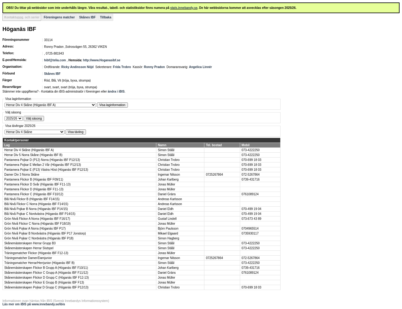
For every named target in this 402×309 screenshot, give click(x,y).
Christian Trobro (169, 160)
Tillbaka (105, 17)
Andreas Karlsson (170, 199)
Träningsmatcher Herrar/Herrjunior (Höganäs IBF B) (39, 263)
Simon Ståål (166, 150)
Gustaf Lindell (167, 218)
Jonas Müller (166, 184)
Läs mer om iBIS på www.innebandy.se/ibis (33, 304)
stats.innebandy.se (183, 8)
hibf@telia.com (55, 60)
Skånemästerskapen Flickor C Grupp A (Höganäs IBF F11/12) (46, 272)
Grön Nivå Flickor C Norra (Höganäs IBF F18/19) (37, 223)
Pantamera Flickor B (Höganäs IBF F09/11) (33, 179)
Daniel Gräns (167, 194)
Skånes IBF (87, 17)
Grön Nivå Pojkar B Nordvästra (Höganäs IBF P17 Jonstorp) (45, 233)
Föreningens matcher (59, 17)
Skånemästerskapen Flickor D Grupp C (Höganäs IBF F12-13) (46, 277)
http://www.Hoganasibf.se (102, 60)
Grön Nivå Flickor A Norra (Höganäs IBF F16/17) (37, 218)
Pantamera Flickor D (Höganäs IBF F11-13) (33, 189)
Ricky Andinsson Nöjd (77, 67)
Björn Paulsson (168, 228)
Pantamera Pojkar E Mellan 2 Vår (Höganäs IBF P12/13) (42, 164)
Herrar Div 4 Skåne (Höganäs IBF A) (29, 150)
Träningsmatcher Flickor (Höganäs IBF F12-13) (36, 253)
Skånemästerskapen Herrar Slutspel (29, 248)
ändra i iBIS (116, 91)
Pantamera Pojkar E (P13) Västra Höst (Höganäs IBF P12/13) (46, 169)
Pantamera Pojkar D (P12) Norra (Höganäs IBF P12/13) (42, 160)
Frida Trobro (122, 67)
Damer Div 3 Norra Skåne (21, 174)
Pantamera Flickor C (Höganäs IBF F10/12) (33, 194)
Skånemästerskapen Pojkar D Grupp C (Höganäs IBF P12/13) (46, 287)
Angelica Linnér (200, 67)
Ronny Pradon (154, 67)
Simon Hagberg (168, 238)
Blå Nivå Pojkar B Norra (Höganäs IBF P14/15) (36, 209)
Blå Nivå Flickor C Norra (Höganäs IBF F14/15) (36, 204)
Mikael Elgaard (168, 233)
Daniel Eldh (165, 209)
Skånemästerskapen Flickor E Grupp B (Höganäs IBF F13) (44, 282)
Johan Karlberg (168, 179)
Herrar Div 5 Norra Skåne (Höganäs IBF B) (33, 155)
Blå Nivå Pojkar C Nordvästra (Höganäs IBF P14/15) (39, 214)
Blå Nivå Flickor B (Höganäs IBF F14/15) (32, 199)
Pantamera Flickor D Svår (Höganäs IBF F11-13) (37, 184)
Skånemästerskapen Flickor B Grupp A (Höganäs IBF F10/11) (46, 267)
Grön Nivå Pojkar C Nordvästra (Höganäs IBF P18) (38, 238)
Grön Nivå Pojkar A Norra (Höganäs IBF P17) (35, 228)
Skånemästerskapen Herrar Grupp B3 (30, 243)
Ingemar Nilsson (169, 174)
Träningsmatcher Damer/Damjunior (28, 258)
